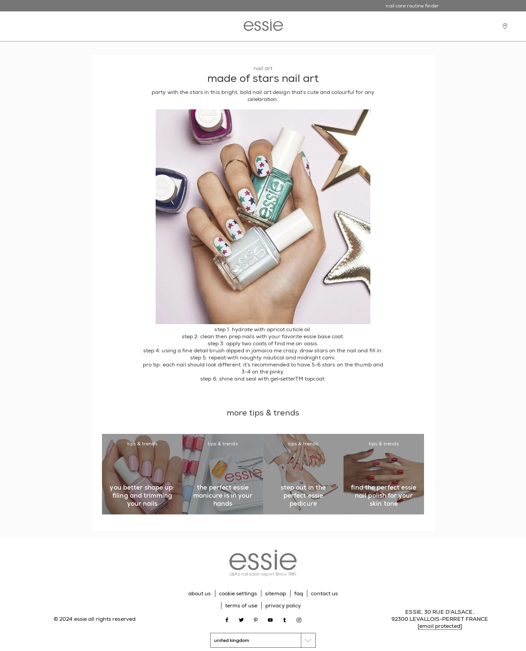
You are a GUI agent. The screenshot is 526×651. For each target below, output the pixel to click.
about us (199, 593)
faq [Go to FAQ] (298, 593)
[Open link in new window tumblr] (284, 619)
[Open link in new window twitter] (241, 619)
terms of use (241, 605)
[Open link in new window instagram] (299, 619)
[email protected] (440, 626)
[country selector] (263, 640)
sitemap (275, 593)
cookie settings (238, 593)
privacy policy (283, 605)
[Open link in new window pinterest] (255, 619)
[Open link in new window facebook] (226, 619)
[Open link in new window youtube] (270, 619)
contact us (324, 593)
